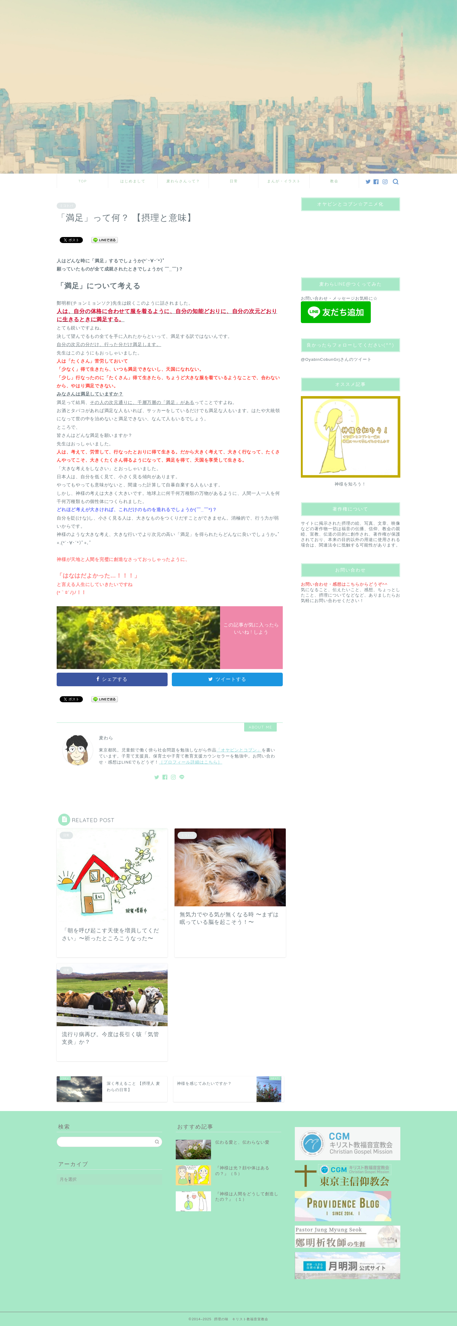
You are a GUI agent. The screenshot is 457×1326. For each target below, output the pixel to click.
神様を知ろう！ (350, 484)
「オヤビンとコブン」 (239, 750)
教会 (334, 181)
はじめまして (133, 181)
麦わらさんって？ (183, 181)
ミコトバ (66, 205)
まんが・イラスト (284, 181)
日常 (234, 181)
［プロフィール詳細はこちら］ (190, 762)
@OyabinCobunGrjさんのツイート (336, 359)
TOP (82, 181)
